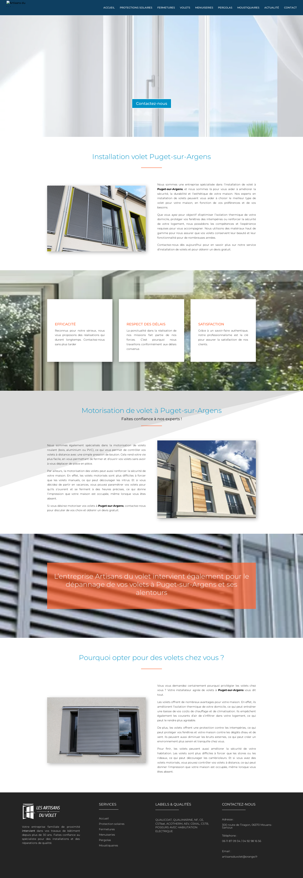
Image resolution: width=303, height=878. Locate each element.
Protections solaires (136, 7)
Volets (185, 7)
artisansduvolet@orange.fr (240, 856)
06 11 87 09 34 (231, 841)
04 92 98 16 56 (252, 841)
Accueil (109, 7)
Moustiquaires (248, 7)
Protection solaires (111, 824)
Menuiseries (204, 7)
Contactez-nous (151, 103)
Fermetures (166, 7)
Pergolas (225, 7)
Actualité (271, 7)
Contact (290, 7)
